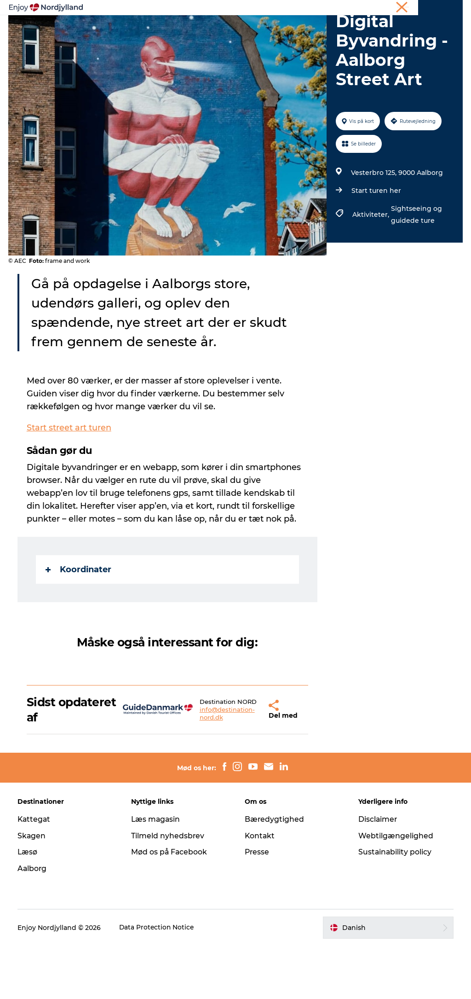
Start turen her (376, 243)
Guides (351, 29)
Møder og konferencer (389, 9)
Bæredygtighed (274, 872)
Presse (257, 905)
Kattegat (35, 872)
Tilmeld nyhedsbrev (168, 889)
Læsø (28, 905)
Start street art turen (70, 480)
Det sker (213, 39)
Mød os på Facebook (170, 905)
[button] (246, 762)
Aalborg (33, 922)
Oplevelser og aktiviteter (150, 29)
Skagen (32, 889)
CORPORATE (445, 9)
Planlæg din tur (233, 29)
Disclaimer (377, 872)
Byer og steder (299, 29)
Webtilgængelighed (395, 889)
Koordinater (79, 622)
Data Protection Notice (158, 981)
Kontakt (260, 889)
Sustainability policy (395, 905)
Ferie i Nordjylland (325, 9)
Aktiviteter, (371, 267)
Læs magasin (157, 872)
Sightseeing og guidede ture (416, 267)
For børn (257, 39)
